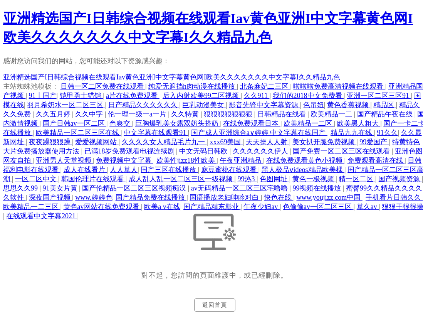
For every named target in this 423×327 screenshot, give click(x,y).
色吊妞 (313, 105)
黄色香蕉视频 (349, 105)
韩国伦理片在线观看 (93, 179)
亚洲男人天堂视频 (64, 160)
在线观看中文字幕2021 (41, 216)
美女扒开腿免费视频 (324, 142)
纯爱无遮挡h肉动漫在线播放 (192, 86)
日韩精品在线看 (282, 114)
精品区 (384, 105)
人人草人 (124, 170)
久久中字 (90, 114)
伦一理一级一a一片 (138, 114)
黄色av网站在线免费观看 (102, 207)
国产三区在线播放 (169, 170)
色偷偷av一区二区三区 (318, 207)
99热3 (247, 179)
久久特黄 (186, 114)
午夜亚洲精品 (241, 160)
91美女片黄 (61, 188)
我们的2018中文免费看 (308, 95)
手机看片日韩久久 (394, 197)
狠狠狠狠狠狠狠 (229, 114)
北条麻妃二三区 (265, 86)
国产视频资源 (400, 179)
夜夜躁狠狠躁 (50, 142)
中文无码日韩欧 (204, 151)
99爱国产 (374, 142)
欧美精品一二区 (309, 123)
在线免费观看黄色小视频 (305, 160)
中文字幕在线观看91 (156, 133)
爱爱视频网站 (97, 142)
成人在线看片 (85, 170)
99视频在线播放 (317, 188)
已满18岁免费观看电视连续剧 (130, 151)
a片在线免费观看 (132, 95)
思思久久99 (21, 188)
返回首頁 (214, 305)
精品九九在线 (352, 133)
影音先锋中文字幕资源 (264, 105)
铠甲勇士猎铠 (81, 95)
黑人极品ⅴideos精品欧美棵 (303, 170)
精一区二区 (357, 179)
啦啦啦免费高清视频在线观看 (339, 86)
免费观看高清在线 (376, 160)
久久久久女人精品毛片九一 (164, 142)
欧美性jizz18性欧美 (186, 160)
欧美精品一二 (332, 114)
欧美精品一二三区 (31, 207)
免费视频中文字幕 (124, 160)
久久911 (257, 95)
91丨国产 (43, 95)
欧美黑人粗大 (359, 123)
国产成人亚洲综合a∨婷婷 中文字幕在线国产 (259, 133)
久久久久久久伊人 (261, 151)
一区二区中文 (37, 179)
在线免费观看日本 (251, 123)
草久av (368, 207)
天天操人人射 (267, 142)
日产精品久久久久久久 (144, 105)
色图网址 (274, 179)
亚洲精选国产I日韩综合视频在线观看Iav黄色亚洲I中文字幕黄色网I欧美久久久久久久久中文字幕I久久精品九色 (171, 77)
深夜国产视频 (50, 197)
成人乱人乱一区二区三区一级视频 (182, 179)
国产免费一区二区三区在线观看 (342, 151)
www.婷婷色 (93, 197)
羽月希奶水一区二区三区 (66, 105)
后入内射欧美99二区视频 (202, 95)
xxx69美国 (226, 142)
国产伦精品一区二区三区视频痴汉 (135, 188)
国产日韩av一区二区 (75, 123)
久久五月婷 (54, 114)
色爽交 (120, 123)
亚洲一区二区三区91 (379, 95)
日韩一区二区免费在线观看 (103, 86)
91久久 (387, 133)
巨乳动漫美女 (204, 105)
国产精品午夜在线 (386, 114)
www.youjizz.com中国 (329, 197)
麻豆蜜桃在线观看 (229, 170)
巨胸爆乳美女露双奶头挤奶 (177, 123)
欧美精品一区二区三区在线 (78, 133)
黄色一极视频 (314, 179)
